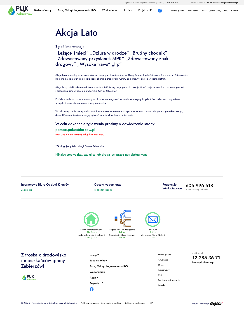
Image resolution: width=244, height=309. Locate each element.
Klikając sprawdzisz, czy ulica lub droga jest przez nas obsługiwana (101, 154)
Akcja (127, 10)
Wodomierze (109, 10)
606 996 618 (172, 2)
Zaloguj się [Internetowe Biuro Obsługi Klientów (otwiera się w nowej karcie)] (26, 189)
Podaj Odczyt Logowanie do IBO (77, 10)
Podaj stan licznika (103, 189)
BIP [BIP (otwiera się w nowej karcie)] (151, 302)
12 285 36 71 (209, 2)
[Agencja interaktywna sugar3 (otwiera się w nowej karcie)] (216, 303)
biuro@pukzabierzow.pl (228, 2)
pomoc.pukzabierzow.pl (75, 129)
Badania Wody (42, 10)
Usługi (22, 10)
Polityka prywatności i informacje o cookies (101, 302)
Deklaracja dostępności (135, 302)
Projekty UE (145, 10)
